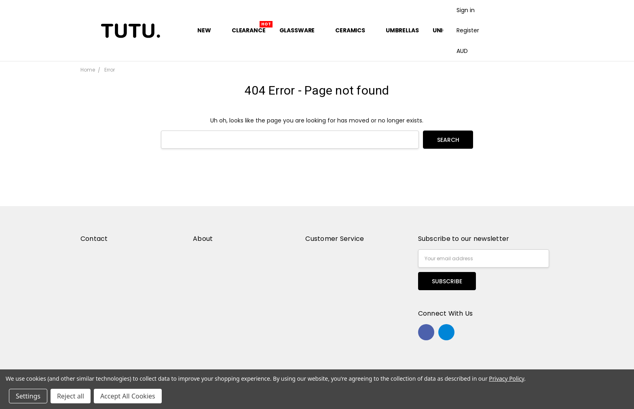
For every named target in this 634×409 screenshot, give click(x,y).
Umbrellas (402, 30)
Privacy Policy (506, 378)
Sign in (465, 10)
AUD (465, 51)
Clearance (249, 30)
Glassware (300, 30)
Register (467, 30)
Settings (28, 396)
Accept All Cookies (127, 396)
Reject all (70, 396)
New (207, 30)
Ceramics (353, 30)
